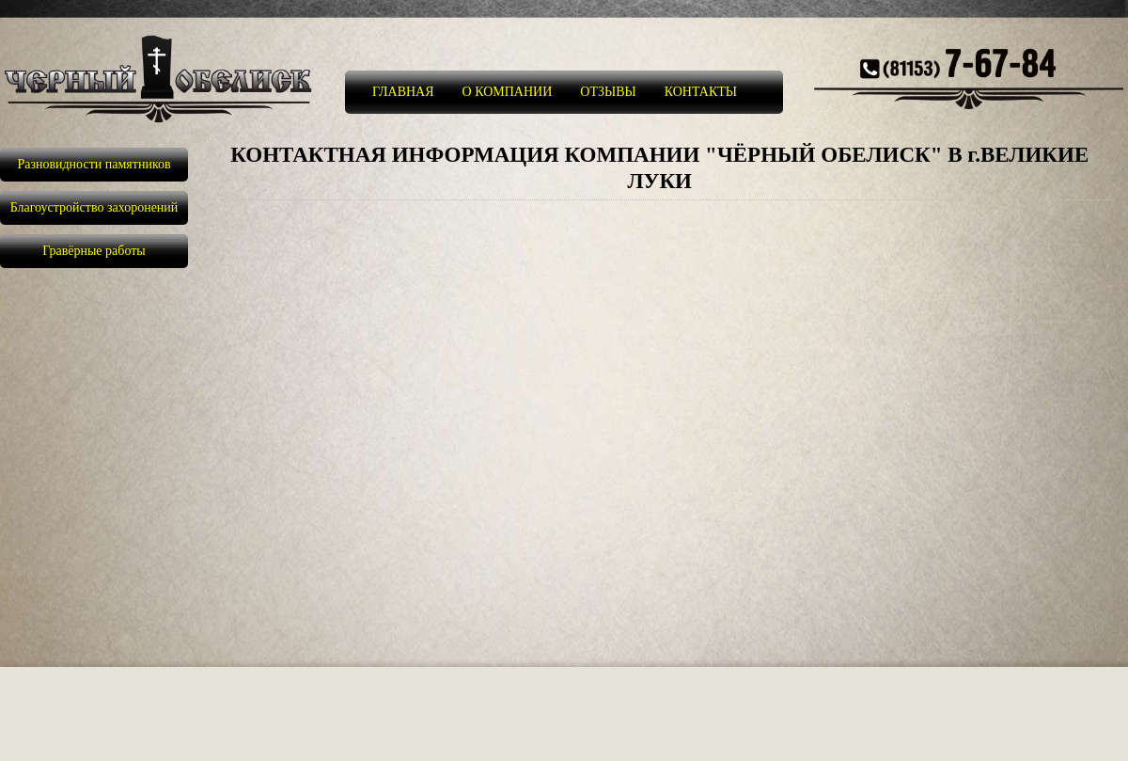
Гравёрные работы (94, 251)
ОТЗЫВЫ (607, 92)
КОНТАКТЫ (701, 92)
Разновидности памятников (93, 164)
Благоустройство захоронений (94, 207)
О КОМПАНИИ (507, 92)
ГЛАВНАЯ (403, 92)
